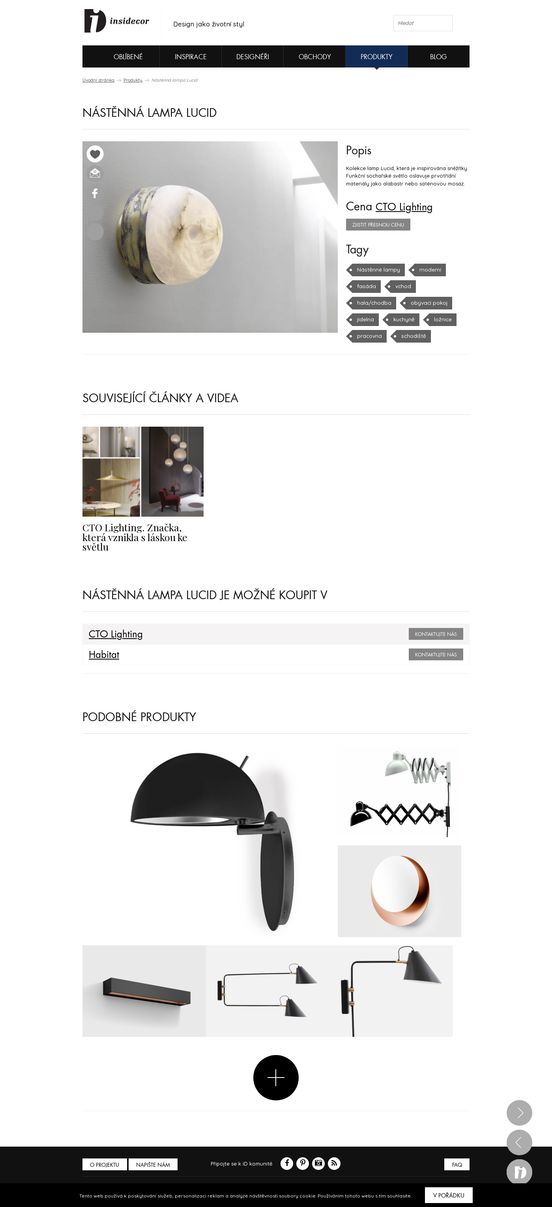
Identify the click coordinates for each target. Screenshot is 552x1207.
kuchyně (367, 319)
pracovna (445, 319)
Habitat (103, 654)
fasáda (365, 286)
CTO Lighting (408, 207)
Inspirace (191, 57)
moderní (426, 269)
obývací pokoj (375, 303)
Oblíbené (115, 56)
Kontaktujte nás (436, 633)
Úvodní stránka (98, 80)
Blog (438, 57)
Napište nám (155, 1163)
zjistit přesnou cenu (378, 225)
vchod (400, 286)
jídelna (420, 303)
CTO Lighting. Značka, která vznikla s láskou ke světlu (140, 531)
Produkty (377, 57)
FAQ (456, 1163)
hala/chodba (443, 286)
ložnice (405, 319)
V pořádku (448, 1195)
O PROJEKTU (105, 1163)
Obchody (315, 57)
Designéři (252, 57)
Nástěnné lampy (377, 269)
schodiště (368, 336)
